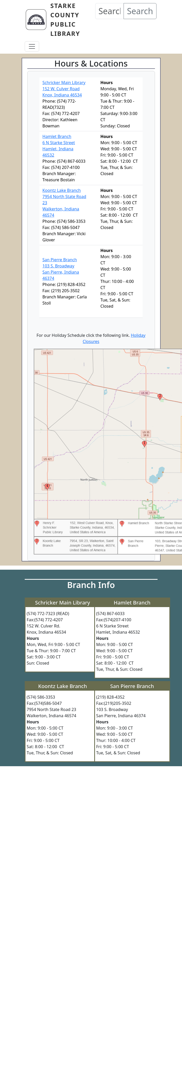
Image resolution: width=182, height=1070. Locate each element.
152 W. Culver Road (61, 89)
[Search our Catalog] (109, 11)
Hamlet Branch (56, 136)
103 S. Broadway (58, 266)
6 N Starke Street (58, 142)
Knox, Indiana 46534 (62, 95)
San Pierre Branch (59, 260)
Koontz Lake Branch (61, 190)
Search (140, 11)
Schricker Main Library (63, 82)
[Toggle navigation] (32, 46)
